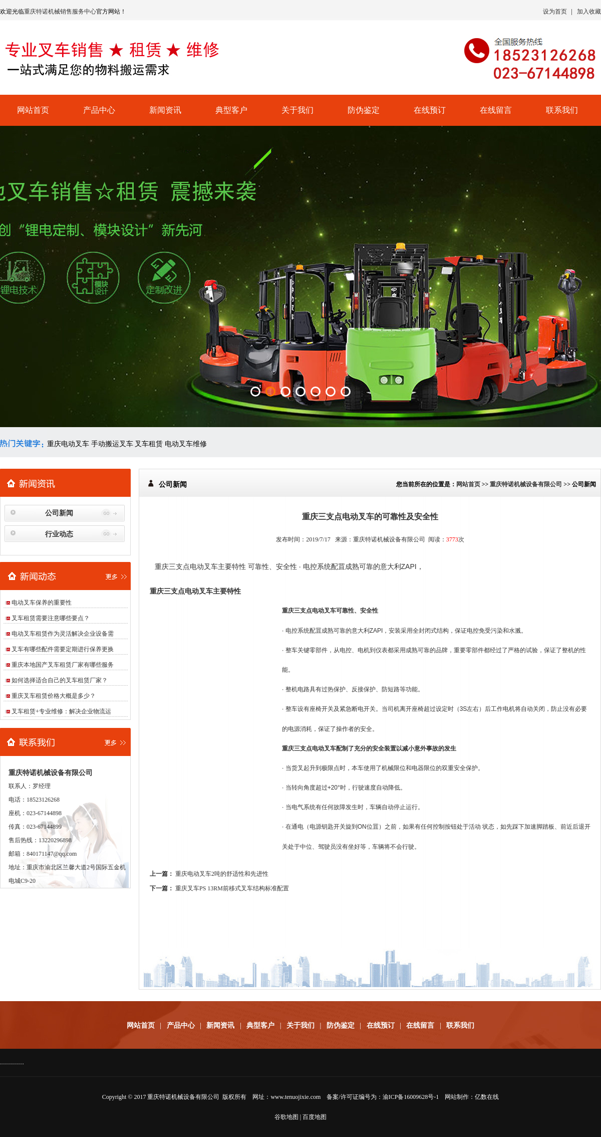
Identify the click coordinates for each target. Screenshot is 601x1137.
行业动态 (59, 534)
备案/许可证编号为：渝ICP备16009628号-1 (383, 1096)
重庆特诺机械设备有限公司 (526, 484)
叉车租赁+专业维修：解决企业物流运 (61, 711)
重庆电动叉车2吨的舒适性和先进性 (221, 873)
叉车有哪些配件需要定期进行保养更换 (63, 649)
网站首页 (33, 110)
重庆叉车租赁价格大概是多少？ (54, 695)
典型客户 (231, 110)
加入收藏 (589, 11)
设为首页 (555, 11)
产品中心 (99, 110)
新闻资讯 (165, 110)
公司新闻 (59, 513)
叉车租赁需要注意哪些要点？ (51, 618)
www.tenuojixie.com (295, 1096)
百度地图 (315, 1116)
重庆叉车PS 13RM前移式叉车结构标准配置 (232, 888)
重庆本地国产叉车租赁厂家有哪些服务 (63, 664)
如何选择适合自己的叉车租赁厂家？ (60, 680)
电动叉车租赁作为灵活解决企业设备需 (63, 633)
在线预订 (430, 110)
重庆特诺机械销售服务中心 (60, 11)
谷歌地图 (286, 1116)
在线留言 (496, 110)
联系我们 (562, 110)
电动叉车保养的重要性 (42, 602)
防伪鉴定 (364, 110)
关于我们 (297, 110)
